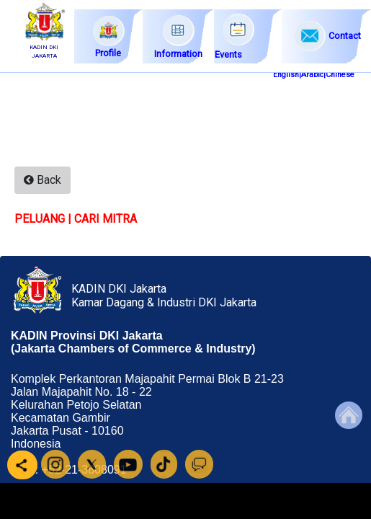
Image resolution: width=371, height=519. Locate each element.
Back (42, 180)
